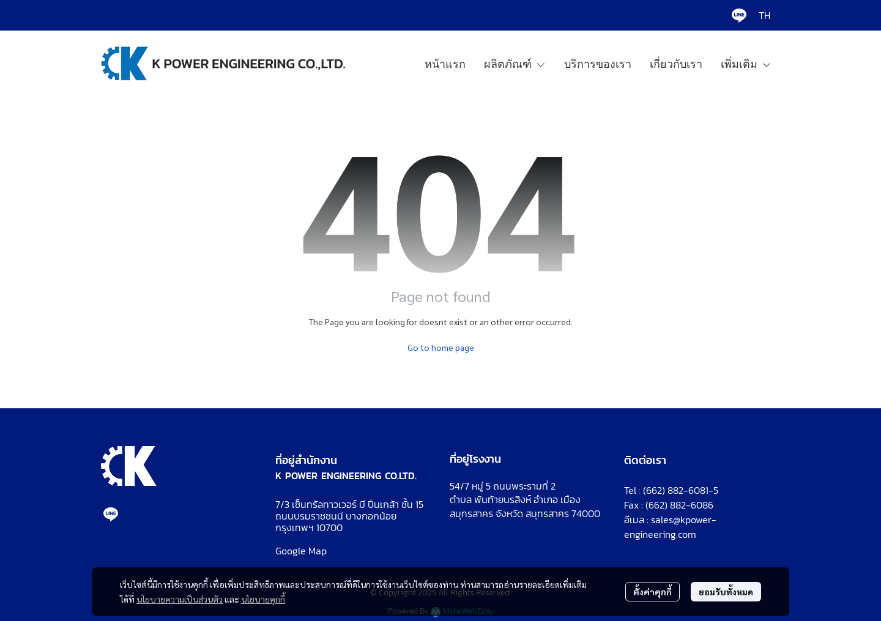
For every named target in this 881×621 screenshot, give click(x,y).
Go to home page (440, 347)
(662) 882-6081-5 (680, 490)
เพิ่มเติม (746, 63)
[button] (764, 15)
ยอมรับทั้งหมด (726, 591)
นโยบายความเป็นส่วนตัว (179, 598)
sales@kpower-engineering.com (670, 527)
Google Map (301, 550)
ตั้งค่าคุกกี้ (652, 591)
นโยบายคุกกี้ (263, 598)
